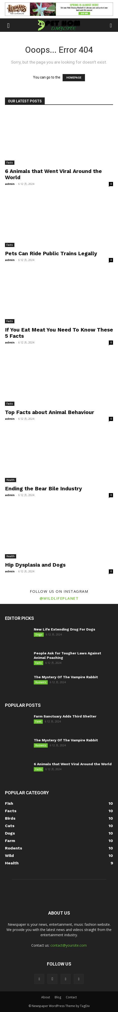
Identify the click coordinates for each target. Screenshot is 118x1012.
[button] (8, 25)
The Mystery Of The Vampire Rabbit (66, 677)
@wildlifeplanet (59, 598)
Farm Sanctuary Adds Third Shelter (65, 716)
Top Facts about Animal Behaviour (49, 412)
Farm (38, 721)
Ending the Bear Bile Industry (43, 488)
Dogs (38, 634)
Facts (9, 162)
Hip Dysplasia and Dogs (35, 565)
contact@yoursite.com (68, 945)
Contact (71, 997)
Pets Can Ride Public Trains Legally (51, 253)
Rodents (40, 682)
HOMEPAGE (73, 77)
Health (10, 480)
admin (10, 184)
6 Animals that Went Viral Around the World (73, 764)
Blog (58, 997)
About (45, 997)
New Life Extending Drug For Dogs (64, 629)
